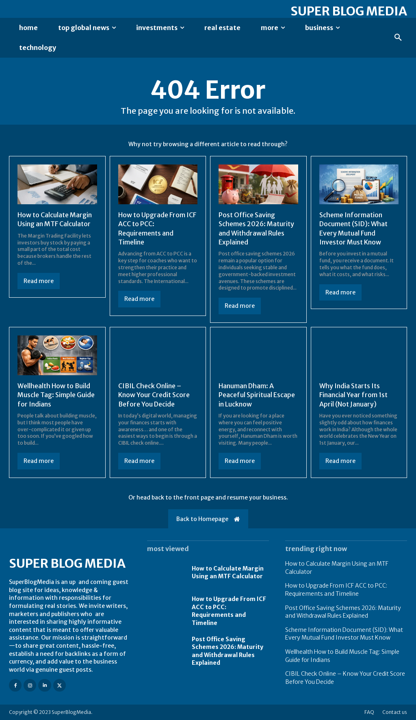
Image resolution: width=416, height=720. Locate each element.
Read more (39, 281)
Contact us (394, 712)
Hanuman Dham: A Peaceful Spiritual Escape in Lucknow (257, 395)
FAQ (369, 712)
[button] (398, 38)
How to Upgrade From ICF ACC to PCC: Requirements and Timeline (229, 611)
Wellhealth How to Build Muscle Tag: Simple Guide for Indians (56, 395)
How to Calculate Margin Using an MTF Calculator (54, 219)
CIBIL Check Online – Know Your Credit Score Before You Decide (154, 395)
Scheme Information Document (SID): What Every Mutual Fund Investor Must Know (344, 634)
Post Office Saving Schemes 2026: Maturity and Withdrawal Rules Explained (343, 612)
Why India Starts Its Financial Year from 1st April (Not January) (353, 395)
